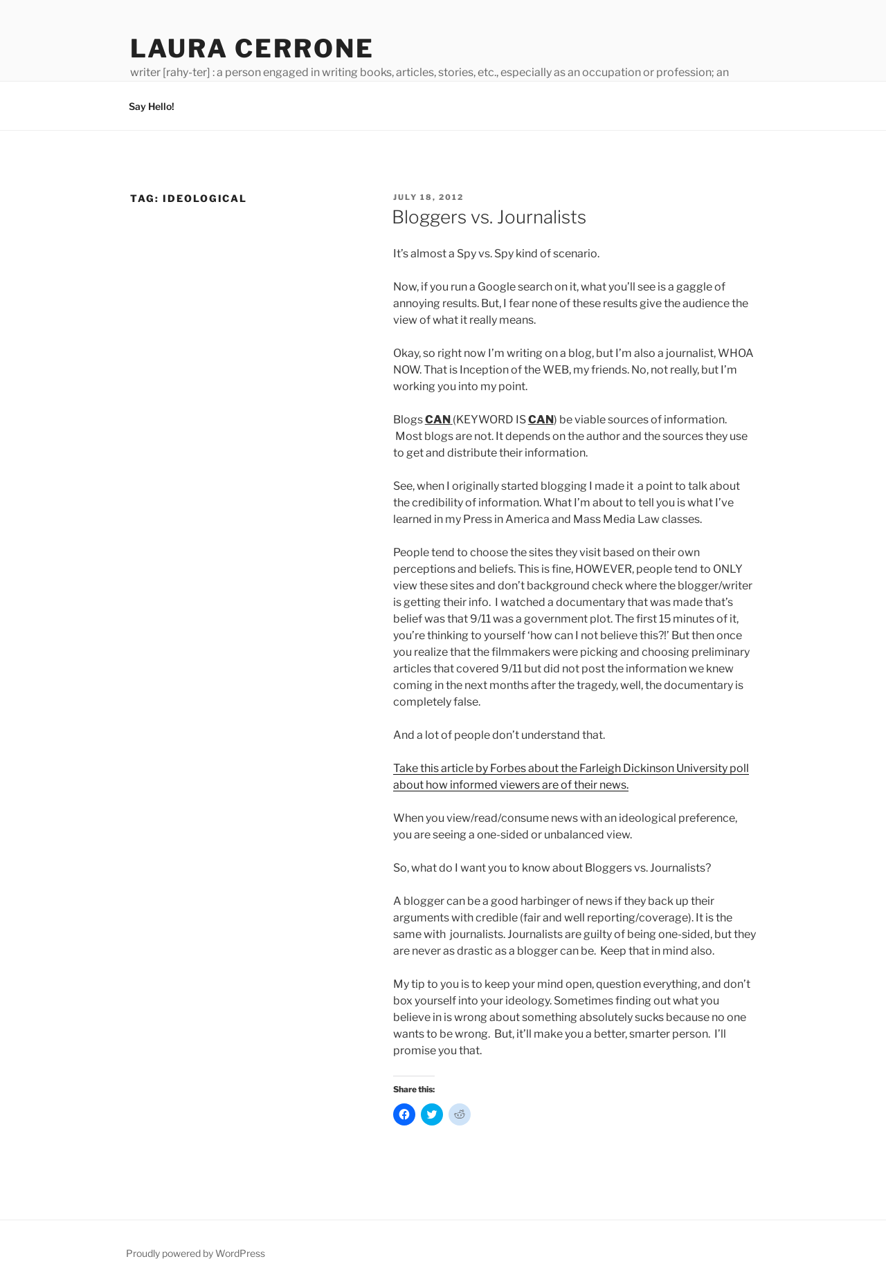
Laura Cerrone (252, 48)
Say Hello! (151, 106)
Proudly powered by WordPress (195, 1253)
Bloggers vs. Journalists (489, 217)
